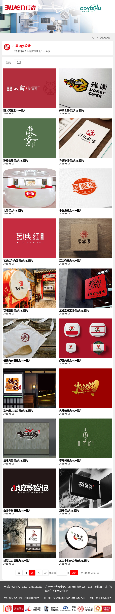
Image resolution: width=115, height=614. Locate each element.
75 (32, 573)
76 (39, 573)
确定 (74, 573)
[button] (55, 31)
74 (25, 573)
